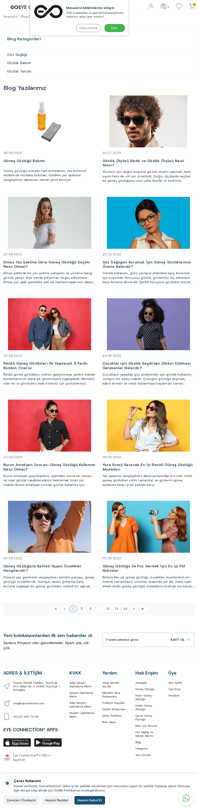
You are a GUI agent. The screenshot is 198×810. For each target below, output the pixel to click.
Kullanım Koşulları (113, 703)
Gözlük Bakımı (19, 62)
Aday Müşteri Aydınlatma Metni (80, 704)
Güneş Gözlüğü (145, 689)
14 (125, 609)
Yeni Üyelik (175, 683)
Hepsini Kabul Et (89, 800)
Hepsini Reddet (57, 800)
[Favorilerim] (179, 6)
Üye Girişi (174, 689)
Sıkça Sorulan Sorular (110, 684)
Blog (138, 742)
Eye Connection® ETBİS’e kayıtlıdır (26, 757)
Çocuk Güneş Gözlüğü (143, 717)
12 (108, 609)
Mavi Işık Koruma (146, 726)
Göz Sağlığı (17, 54)
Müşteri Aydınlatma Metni (81, 714)
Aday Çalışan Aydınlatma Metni (80, 684)
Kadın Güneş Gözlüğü (143, 697)
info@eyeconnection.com (28, 703)
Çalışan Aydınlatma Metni (81, 694)
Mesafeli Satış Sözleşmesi (111, 694)
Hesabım (174, 695)
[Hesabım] (151, 6)
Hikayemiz (141, 748)
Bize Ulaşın (109, 722)
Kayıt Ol (180, 640)
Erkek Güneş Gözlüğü (143, 707)
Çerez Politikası (112, 716)
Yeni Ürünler (143, 755)
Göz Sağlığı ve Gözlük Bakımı (144, 734)
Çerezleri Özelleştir (21, 800)
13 (116, 609)
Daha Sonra (88, 28)
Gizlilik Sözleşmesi (114, 709)
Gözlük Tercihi (19, 71)
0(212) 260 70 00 (25, 716)
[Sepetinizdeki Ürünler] (192, 6)
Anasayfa (10, 16)
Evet (114, 28)
